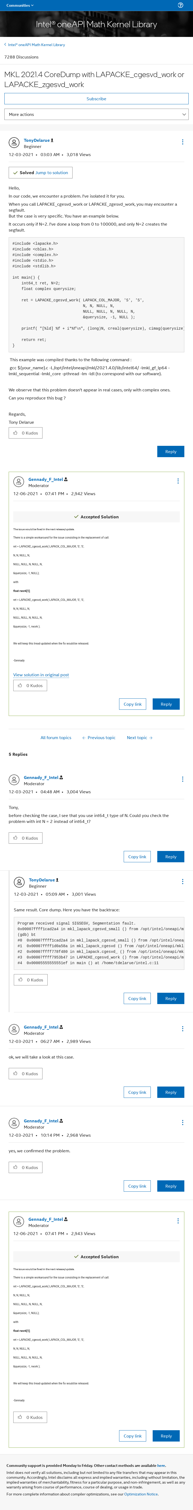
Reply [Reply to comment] (166, 704)
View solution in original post (41, 674)
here (161, 1465)
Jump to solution (44, 172)
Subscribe (96, 98)
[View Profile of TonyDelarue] (38, 140)
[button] (182, 141)
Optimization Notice (141, 1494)
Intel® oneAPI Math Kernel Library (36, 44)
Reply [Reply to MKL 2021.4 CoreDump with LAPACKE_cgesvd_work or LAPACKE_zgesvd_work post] (170, 451)
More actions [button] (21, 114)
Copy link (133, 704)
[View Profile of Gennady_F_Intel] (47, 479)
